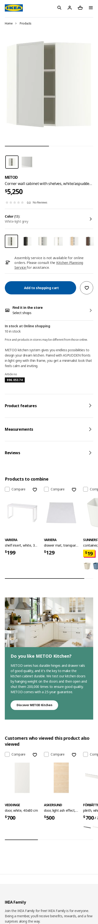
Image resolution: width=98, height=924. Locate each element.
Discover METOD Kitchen (34, 705)
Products (25, 23)
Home (9, 23)
